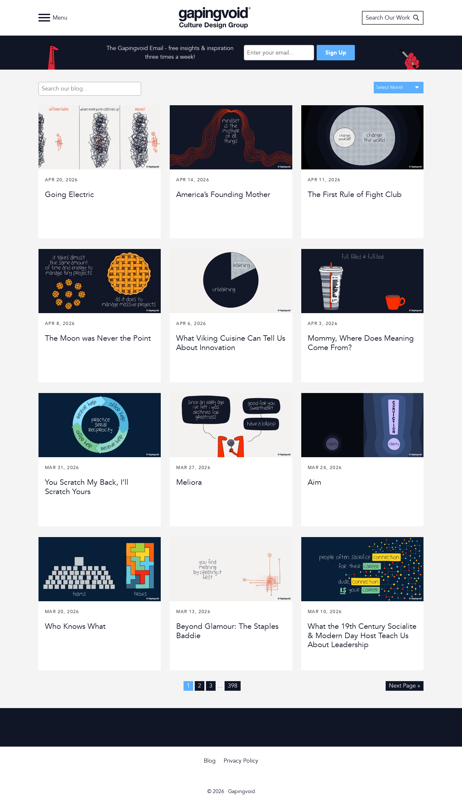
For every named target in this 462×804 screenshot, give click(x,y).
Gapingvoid (215, 17)
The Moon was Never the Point (98, 338)
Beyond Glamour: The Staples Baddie (227, 631)
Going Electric (69, 194)
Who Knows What (75, 626)
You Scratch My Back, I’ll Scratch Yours (86, 487)
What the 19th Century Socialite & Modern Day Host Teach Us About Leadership (362, 636)
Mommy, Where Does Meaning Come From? (361, 343)
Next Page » (404, 685)
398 (232, 685)
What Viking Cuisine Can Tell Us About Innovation (230, 343)
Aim (314, 482)
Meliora (189, 482)
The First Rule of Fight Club (355, 194)
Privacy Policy (241, 761)
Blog (210, 761)
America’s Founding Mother (223, 194)
